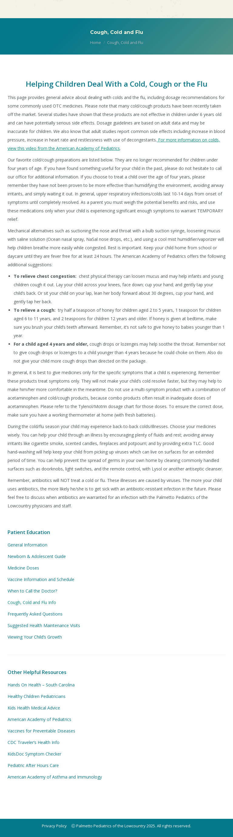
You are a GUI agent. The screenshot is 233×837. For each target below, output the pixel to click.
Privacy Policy (54, 826)
